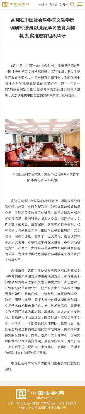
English (43, 4)
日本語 (53, 4)
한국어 (64, 4)
